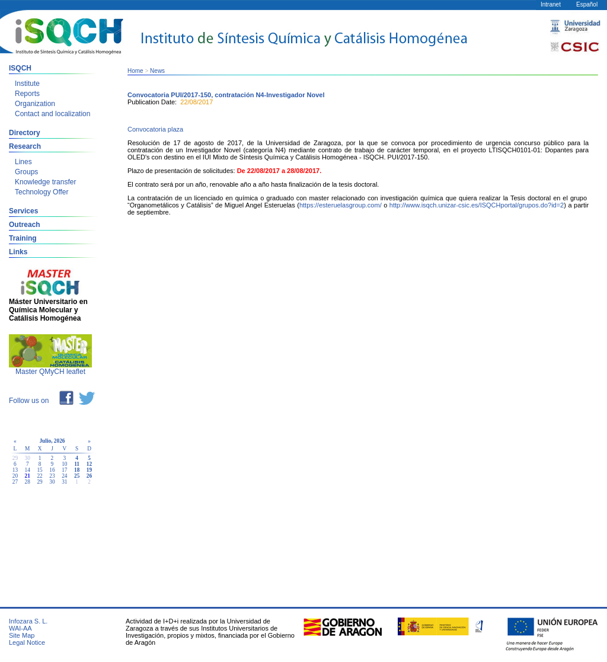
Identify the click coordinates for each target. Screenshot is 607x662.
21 (27, 476)
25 (76, 476)
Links (18, 252)
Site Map (21, 635)
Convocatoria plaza (155, 129)
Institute (27, 83)
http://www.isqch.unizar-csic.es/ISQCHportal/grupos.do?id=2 (476, 205)
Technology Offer (42, 192)
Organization (35, 104)
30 (52, 482)
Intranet (551, 4)
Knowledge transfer (45, 182)
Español (587, 4)
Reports (27, 93)
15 (39, 470)
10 (64, 464)
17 (64, 470)
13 (15, 470)
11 (76, 464)
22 (39, 476)
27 (15, 482)
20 (15, 476)
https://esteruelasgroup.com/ (340, 205)
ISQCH (20, 68)
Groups (26, 172)
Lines (23, 162)
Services (23, 211)
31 (64, 482)
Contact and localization (52, 114)
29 (39, 482)
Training (23, 238)
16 (52, 470)
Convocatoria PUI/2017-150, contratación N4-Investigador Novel (226, 94)
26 (89, 476)
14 (27, 470)
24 (64, 476)
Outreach (24, 224)
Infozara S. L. (28, 621)
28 (27, 482)
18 (76, 470)
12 (89, 464)
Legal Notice (27, 642)
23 (52, 476)
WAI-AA (20, 628)
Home (135, 71)
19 (89, 470)
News (157, 71)
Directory (24, 133)
